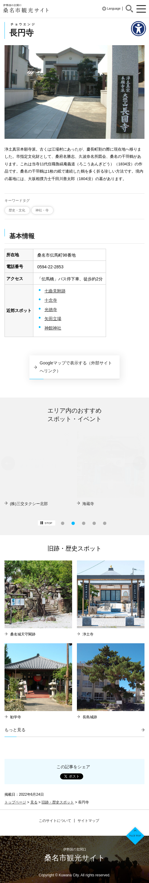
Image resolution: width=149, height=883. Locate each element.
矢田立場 (52, 318)
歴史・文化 (17, 210)
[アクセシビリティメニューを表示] (138, 28)
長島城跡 (90, 717)
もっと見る (15, 729)
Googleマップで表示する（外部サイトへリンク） (76, 366)
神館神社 (52, 328)
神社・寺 (42, 210)
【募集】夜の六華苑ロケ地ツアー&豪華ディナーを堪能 (40, 506)
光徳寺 (50, 309)
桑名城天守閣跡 (22, 634)
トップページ (15, 802)
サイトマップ (88, 820)
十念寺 (50, 300)
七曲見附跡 (54, 291)
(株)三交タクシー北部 (101, 503)
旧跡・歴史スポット (57, 802)
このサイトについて (55, 820)
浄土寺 (88, 634)
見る (34, 802)
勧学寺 (15, 717)
